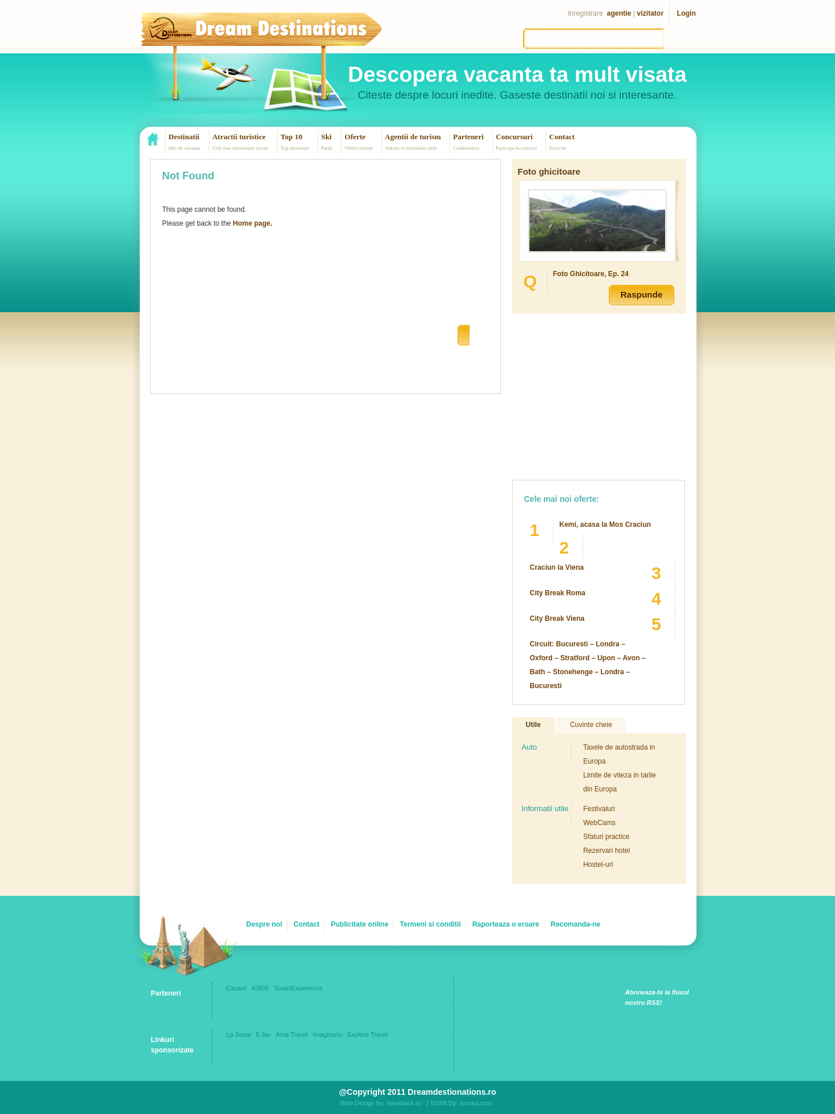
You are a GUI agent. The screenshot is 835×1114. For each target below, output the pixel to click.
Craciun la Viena (557, 567)
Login (686, 13)
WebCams (599, 823)
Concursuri (514, 136)
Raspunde (641, 294)
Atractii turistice (239, 136)
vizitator (650, 13)
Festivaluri (599, 809)
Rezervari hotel (606, 851)
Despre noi (264, 924)
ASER (260, 988)
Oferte (354, 136)
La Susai (238, 1034)
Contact (562, 136)
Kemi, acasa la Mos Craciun (605, 524)
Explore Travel (367, 1034)
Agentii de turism (413, 136)
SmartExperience (298, 988)
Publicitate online (360, 924)
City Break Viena (557, 618)
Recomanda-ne (575, 924)
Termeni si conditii (430, 924)
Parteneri (468, 136)
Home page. (253, 223)
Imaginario (327, 1034)
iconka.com (476, 1102)
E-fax (263, 1034)
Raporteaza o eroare (505, 924)
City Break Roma (558, 593)
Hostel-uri (598, 864)
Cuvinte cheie (591, 725)
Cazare (236, 988)
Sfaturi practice (606, 837)
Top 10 (291, 136)
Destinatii (184, 136)
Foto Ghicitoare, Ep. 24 (591, 274)
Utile (533, 725)
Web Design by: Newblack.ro (381, 1102)
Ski (326, 136)
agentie (619, 13)
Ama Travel (291, 1034)
